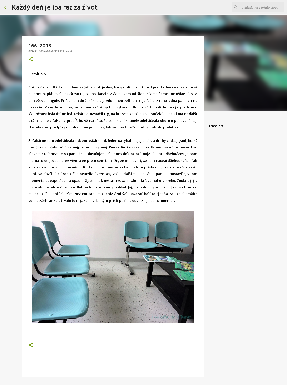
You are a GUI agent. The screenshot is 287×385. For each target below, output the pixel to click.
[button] (30, 59)
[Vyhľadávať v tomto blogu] (262, 7)
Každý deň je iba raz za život (55, 7)
